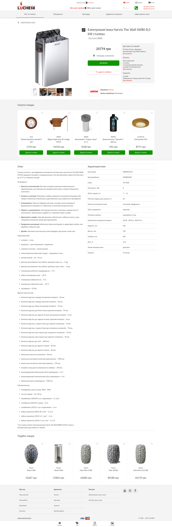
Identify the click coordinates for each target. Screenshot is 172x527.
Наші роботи (23, 500)
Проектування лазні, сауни (97, 495)
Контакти (22, 511)
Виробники (23, 506)
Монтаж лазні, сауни (95, 500)
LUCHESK (151, 518)
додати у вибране (104, 72)
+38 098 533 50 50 (148, 7)
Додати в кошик (31, 152)
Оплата (56, 495)
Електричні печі (28, 22)
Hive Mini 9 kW (86, 470)
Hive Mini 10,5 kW (140, 470)
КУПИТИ (103, 63)
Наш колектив (23, 495)
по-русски (91, 2)
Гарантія (56, 506)
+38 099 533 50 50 (148, 9)
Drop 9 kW (31, 470)
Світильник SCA (140, 139)
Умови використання (24, 518)
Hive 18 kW (113, 470)
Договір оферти (59, 511)
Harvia (111, 90)
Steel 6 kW (58, 470)
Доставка (57, 500)
